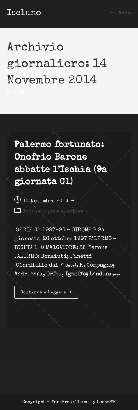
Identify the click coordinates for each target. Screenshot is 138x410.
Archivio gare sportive (53, 211)
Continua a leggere (49, 294)
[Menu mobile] (120, 13)
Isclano (24, 13)
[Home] (9, 92)
